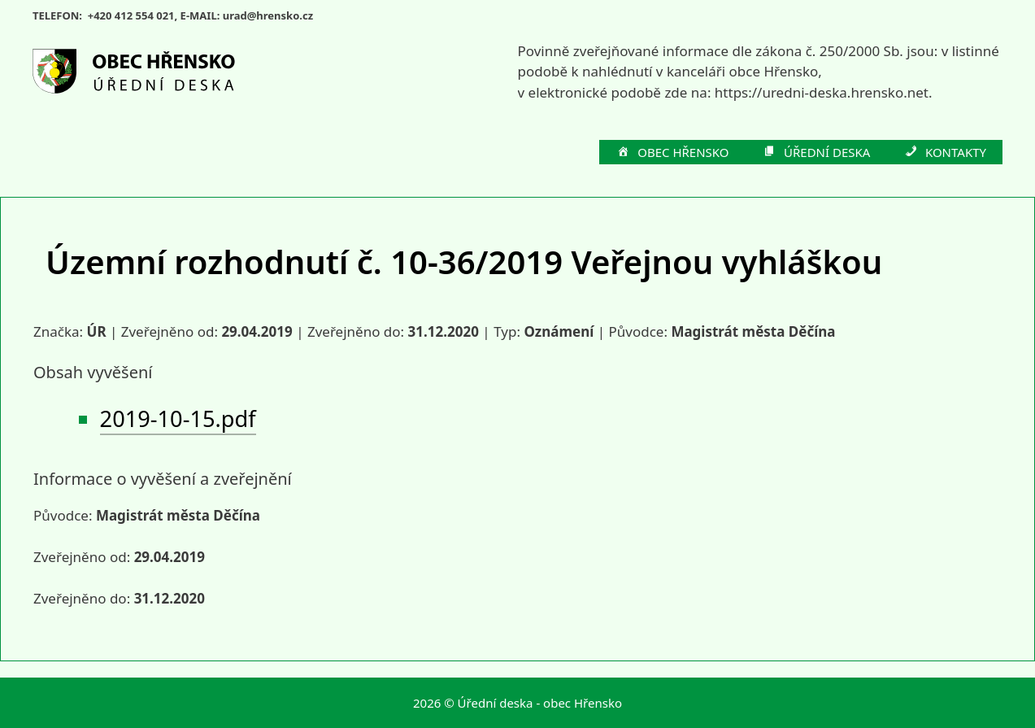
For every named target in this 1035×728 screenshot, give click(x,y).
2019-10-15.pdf (178, 418)
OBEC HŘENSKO (672, 153)
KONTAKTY (944, 153)
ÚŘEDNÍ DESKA (816, 153)
